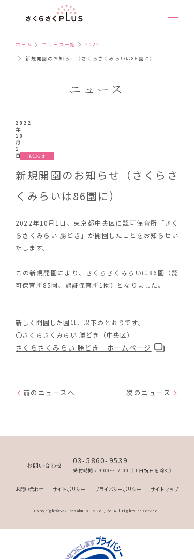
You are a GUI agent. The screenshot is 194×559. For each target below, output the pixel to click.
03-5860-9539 (100, 435)
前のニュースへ (49, 362)
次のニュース (148, 362)
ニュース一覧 (59, 44)
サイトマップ (164, 472)
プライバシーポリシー (118, 472)
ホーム (24, 44)
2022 (92, 44)
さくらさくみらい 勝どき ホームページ (84, 317)
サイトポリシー (69, 472)
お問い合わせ (29, 472)
